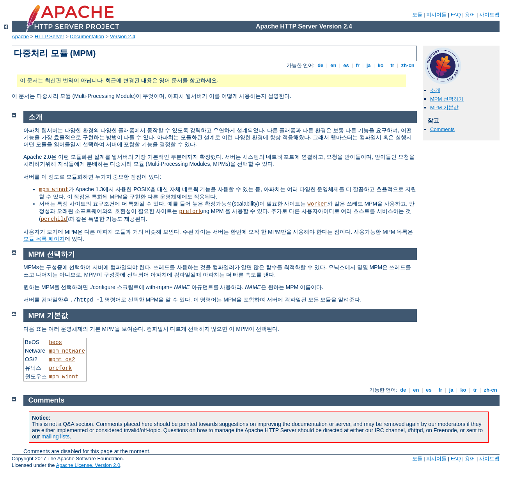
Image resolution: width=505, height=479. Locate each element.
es (346, 65)
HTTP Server (49, 36)
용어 (470, 15)
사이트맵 (489, 15)
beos (55, 342)
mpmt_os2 (62, 360)
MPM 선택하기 (447, 99)
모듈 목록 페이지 (44, 239)
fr (357, 65)
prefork (190, 211)
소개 (435, 90)
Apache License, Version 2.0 (88, 465)
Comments (442, 129)
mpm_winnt (54, 189)
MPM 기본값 (444, 107)
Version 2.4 (122, 36)
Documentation (87, 36)
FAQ (456, 15)
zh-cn (408, 65)
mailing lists (55, 436)
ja (368, 65)
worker (317, 204)
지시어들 (436, 15)
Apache (20, 36)
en (333, 65)
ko (380, 65)
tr (392, 65)
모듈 (417, 15)
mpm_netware (67, 351)
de (320, 65)
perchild (54, 219)
